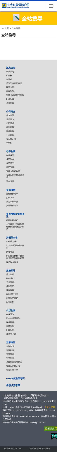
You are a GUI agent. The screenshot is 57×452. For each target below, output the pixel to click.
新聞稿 (9, 79)
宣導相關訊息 (12, 370)
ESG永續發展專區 (15, 378)
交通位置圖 (49, 407)
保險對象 (10, 159)
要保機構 (10, 190)
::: (2, 26)
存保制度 (10, 151)
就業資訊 (10, 286)
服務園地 (10, 270)
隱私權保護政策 (39, 395)
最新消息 (10, 71)
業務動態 (10, 91)
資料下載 (10, 198)
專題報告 (10, 326)
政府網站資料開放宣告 (16, 395)
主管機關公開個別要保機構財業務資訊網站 (15, 226)
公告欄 (9, 75)
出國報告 (10, 330)
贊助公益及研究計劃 (15, 95)
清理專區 (10, 252)
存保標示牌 (11, 139)
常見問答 (10, 282)
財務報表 (10, 99)
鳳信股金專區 (12, 262)
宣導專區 (10, 342)
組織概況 (10, 127)
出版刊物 (10, 310)
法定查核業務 (12, 201)
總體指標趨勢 (12, 220)
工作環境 (10, 135)
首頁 (7, 28)
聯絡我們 (10, 278)
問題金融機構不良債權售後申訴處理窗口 (15, 257)
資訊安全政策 (28, 397)
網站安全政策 (11, 397)
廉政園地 (10, 290)
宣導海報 (10, 358)
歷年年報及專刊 (13, 318)
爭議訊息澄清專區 (14, 83)
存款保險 (10, 155)
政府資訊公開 (12, 294)
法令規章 (10, 181)
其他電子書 (11, 334)
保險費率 (10, 163)
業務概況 (10, 131)
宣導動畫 (10, 350)
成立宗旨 (10, 115)
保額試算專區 (13, 385)
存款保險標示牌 (13, 366)
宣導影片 (10, 346)
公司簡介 (10, 111)
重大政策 (10, 274)
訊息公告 (10, 67)
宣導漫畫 (10, 354)
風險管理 (10, 167)
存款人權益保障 (13, 171)
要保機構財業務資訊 (15, 215)
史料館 (9, 143)
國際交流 (10, 87)
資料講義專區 (12, 205)
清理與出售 (12, 237)
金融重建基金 (12, 241)
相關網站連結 (12, 298)
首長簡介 (10, 119)
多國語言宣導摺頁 (14, 362)
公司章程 (10, 123)
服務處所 (10, 302)
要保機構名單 (12, 194)
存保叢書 (10, 322)
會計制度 (10, 103)
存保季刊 (10, 314)
